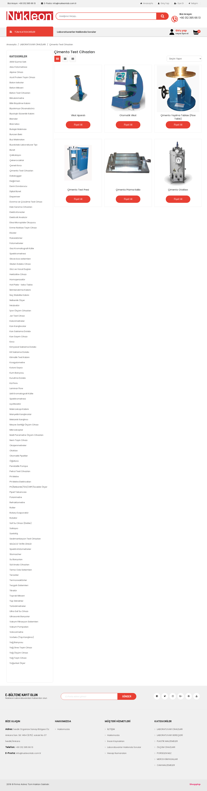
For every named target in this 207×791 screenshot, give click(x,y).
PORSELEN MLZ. (164, 753)
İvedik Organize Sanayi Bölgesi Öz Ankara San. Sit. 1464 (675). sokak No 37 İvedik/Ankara (27, 735)
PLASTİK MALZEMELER (167, 741)
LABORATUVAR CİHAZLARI (33, 44)
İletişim (193, 3)
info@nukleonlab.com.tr (58, 3)
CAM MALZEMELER (166, 765)
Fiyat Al (78, 124)
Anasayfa (146, 3)
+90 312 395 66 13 (21, 3)
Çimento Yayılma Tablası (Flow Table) (178, 117)
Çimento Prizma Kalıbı (128, 189)
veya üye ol (181, 33)
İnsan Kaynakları (115, 741)
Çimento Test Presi (78, 189)
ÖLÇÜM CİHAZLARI (166, 747)
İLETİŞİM (111, 729)
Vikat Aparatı (78, 115)
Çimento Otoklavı (178, 189)
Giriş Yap (163, 3)
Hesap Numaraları (116, 753)
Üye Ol (179, 3)
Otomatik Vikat (128, 115)
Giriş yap (181, 30)
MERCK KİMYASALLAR (167, 759)
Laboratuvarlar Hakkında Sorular (76, 32)
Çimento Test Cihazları (61, 44)
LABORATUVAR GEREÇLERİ (170, 735)
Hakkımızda (63, 729)
